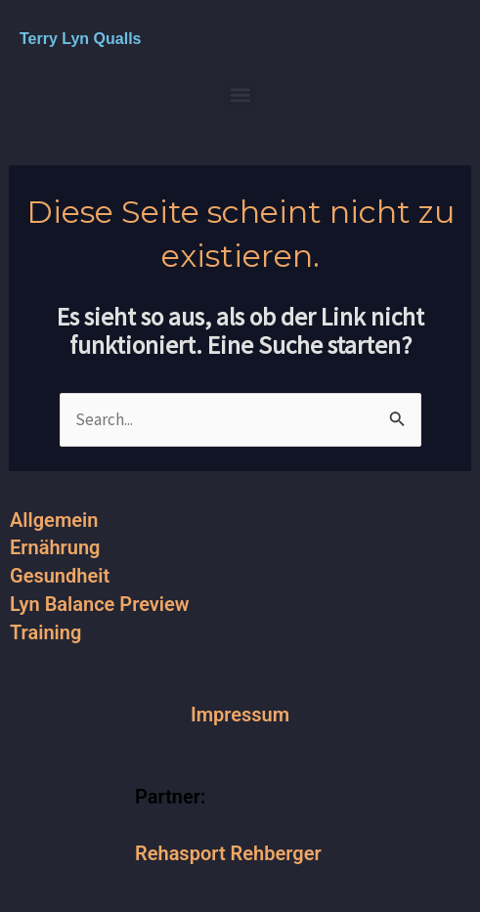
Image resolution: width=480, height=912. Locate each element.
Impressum (240, 714)
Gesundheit (59, 575)
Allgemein (54, 520)
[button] (240, 95)
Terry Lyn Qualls (80, 38)
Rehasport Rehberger (228, 853)
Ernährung (55, 547)
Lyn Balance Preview (100, 604)
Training (45, 632)
